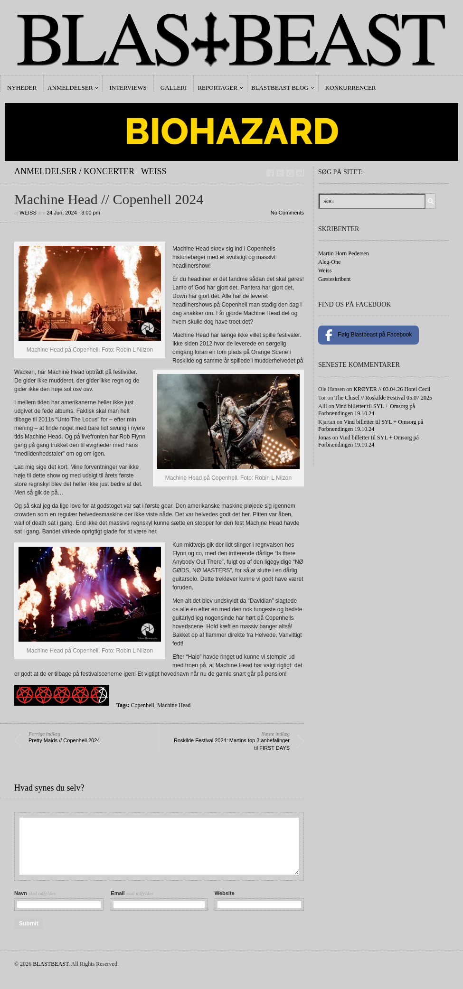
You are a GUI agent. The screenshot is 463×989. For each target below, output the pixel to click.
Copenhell (142, 705)
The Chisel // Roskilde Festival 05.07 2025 (383, 397)
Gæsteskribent (334, 279)
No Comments (287, 212)
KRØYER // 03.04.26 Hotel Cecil (391, 389)
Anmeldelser (70, 87)
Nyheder (22, 87)
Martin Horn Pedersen (343, 253)
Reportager (217, 87)
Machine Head (173, 705)
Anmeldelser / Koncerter (74, 171)
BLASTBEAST (50, 964)
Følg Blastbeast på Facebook (368, 335)
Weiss (154, 171)
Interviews (127, 87)
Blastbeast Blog (280, 87)
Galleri (174, 87)
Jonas (324, 437)
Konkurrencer (350, 87)
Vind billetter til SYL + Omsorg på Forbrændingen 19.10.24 (366, 410)
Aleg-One (329, 262)
